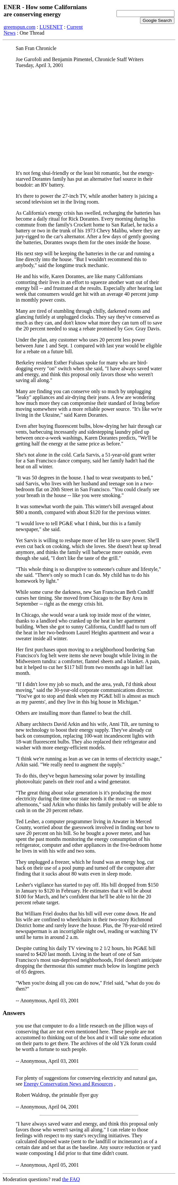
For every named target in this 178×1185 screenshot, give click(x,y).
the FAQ (71, 1179)
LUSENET (51, 27)
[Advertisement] (89, 119)
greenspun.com (19, 27)
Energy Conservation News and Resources (68, 1084)
